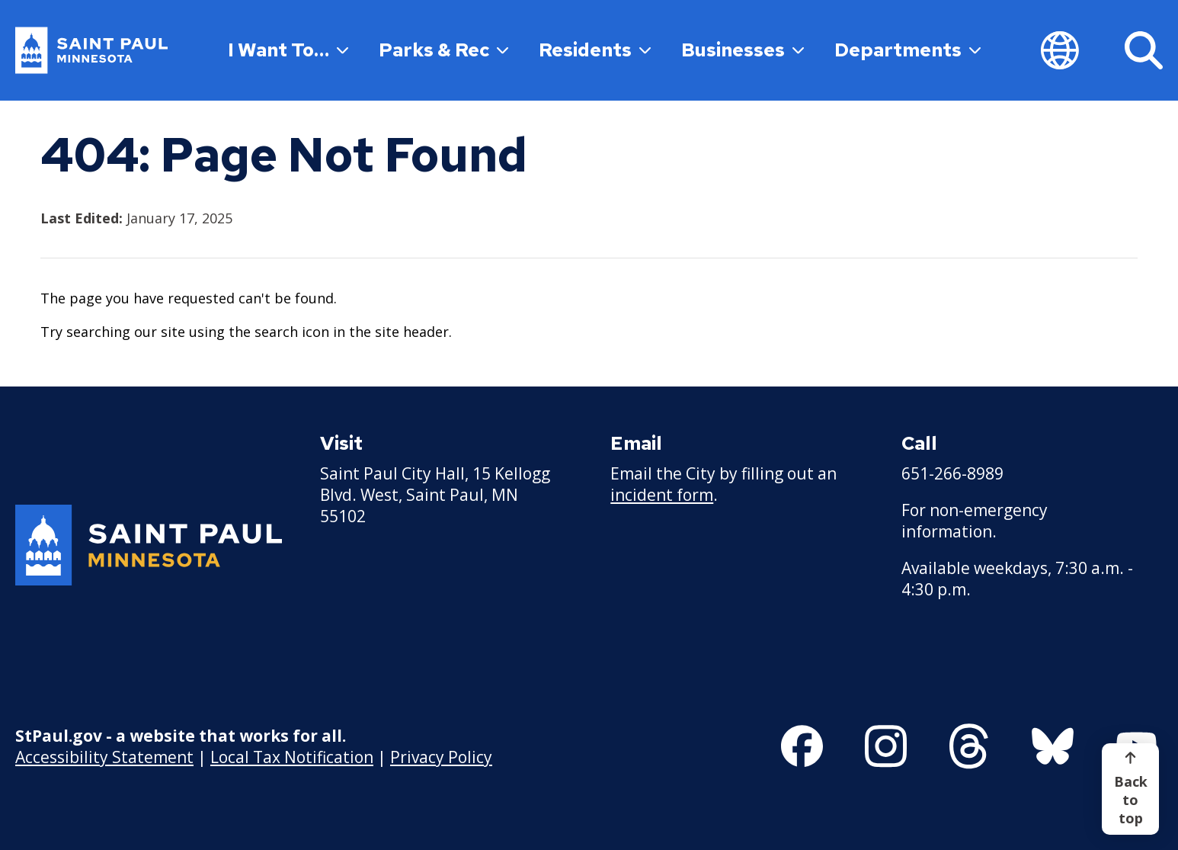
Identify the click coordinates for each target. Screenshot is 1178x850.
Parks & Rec (443, 50)
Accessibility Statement (104, 757)
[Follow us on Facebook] (802, 746)
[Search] (1144, 50)
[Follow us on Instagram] (886, 746)
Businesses (742, 50)
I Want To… (288, 50)
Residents (595, 50)
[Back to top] (1130, 789)
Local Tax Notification (291, 757)
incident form (661, 494)
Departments (907, 50)
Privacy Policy (441, 757)
